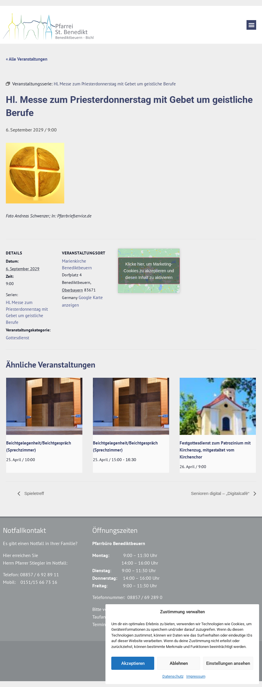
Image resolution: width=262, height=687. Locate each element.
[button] (251, 25)
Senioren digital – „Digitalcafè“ (221, 493)
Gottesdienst (17, 337)
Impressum (195, 676)
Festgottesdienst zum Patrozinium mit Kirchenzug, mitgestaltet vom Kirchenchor (215, 450)
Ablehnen (179, 663)
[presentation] (44, 406)
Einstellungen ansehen (228, 663)
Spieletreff (33, 493)
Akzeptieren (133, 663)
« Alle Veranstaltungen (26, 59)
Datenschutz (172, 676)
